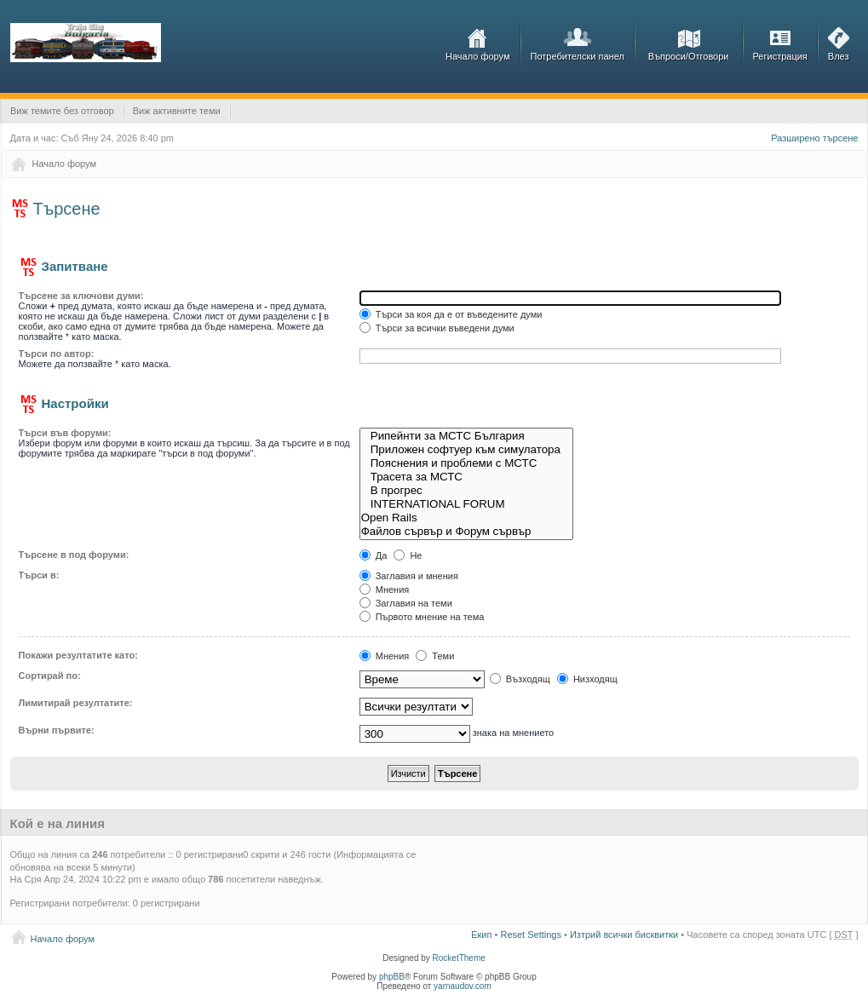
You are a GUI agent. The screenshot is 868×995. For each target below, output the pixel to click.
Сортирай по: (50, 675)
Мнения (384, 589)
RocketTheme (459, 958)
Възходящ (520, 679)
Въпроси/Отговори (688, 56)
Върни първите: (57, 730)
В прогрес (466, 491)
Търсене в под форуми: (74, 554)
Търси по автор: (57, 353)
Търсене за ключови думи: (81, 295)
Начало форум (477, 56)
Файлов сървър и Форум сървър (466, 531)
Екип (481, 934)
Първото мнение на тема (422, 617)
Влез (838, 56)
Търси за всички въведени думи (436, 328)
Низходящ (587, 679)
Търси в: (39, 575)
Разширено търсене (814, 138)
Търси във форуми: (65, 433)
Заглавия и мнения (408, 576)
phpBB (392, 976)
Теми (435, 656)
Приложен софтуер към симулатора (466, 450)
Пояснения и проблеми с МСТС (466, 463)
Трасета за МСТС (466, 477)
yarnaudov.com (462, 986)
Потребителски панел (577, 56)
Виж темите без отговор (62, 111)
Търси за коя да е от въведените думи (451, 314)
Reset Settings (530, 934)
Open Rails (466, 518)
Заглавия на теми (405, 603)
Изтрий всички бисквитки (624, 934)
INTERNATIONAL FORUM (466, 504)
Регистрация (780, 56)
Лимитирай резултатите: (76, 703)
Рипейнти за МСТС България (466, 436)
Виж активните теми (177, 111)
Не (408, 555)
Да (373, 555)
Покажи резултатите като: (78, 655)
